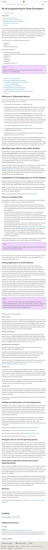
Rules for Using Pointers (21, 363)
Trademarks (10, 548)
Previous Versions (11, 546)
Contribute (23, 546)
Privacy (27, 546)
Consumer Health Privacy (37, 546)
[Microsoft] (24, 2)
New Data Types (31, 341)
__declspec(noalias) (31, 436)
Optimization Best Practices (33, 433)
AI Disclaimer (3, 546)
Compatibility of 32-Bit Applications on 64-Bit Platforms (14, 21)
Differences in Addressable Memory (10, 18)
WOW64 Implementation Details (30, 193)
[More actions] (45, 5)
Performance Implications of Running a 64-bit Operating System (18, 91)
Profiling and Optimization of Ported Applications (15, 87)
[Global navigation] (1, 2)
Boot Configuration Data (26, 125)
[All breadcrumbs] (3, 5)
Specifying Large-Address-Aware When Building (12, 19)
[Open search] (42, 2)
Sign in (45, 1)
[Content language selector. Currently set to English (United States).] (7, 543)
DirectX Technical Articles (22, 4)
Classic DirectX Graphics (10, 4)
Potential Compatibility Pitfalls (12, 84)
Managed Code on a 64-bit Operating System (14, 89)
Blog (17, 546)
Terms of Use (3, 548)
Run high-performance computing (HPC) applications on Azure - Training (16, 530)
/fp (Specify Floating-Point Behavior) (30, 427)
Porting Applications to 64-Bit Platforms (11, 23)
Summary (6, 93)
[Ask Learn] (43, 5)
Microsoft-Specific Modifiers (29, 430)
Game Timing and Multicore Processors (37, 226)
